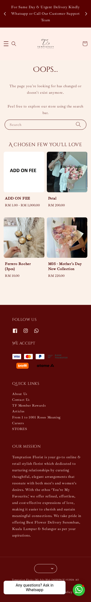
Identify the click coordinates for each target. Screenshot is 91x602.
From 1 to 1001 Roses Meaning (36, 417)
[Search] (78, 124)
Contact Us (21, 400)
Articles (18, 411)
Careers (18, 423)
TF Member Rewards (29, 405)
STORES (19, 429)
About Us (19, 394)
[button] (6, 43)
